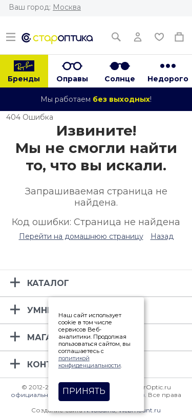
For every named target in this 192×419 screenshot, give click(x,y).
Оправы (72, 78)
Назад (162, 236)
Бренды (24, 78)
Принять (83, 391)
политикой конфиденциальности (89, 362)
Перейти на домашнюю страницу (81, 236)
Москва (67, 7)
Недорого (167, 78)
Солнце (119, 78)
